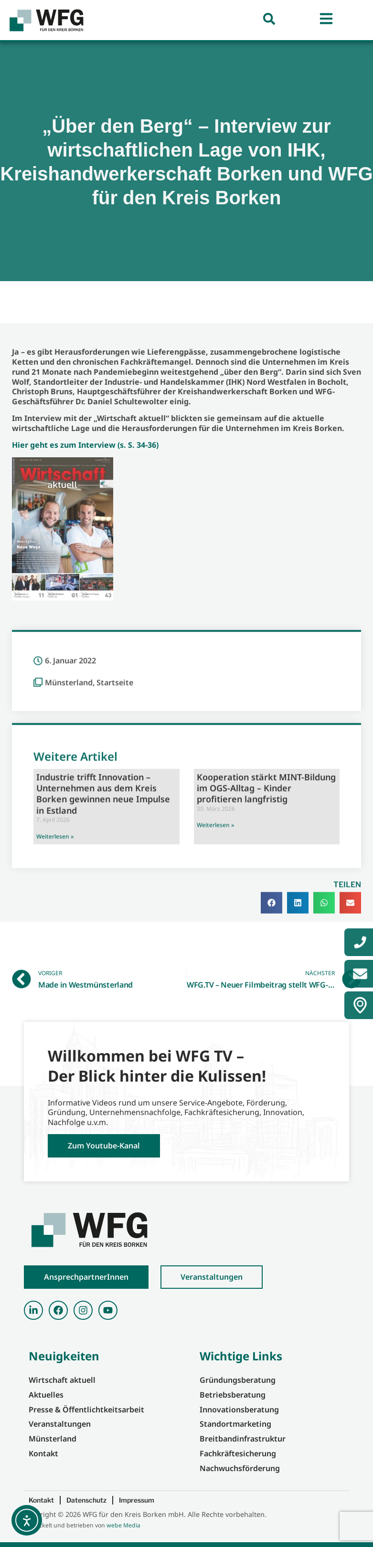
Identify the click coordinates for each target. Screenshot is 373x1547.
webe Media (123, 1525)
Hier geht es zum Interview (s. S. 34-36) (85, 445)
